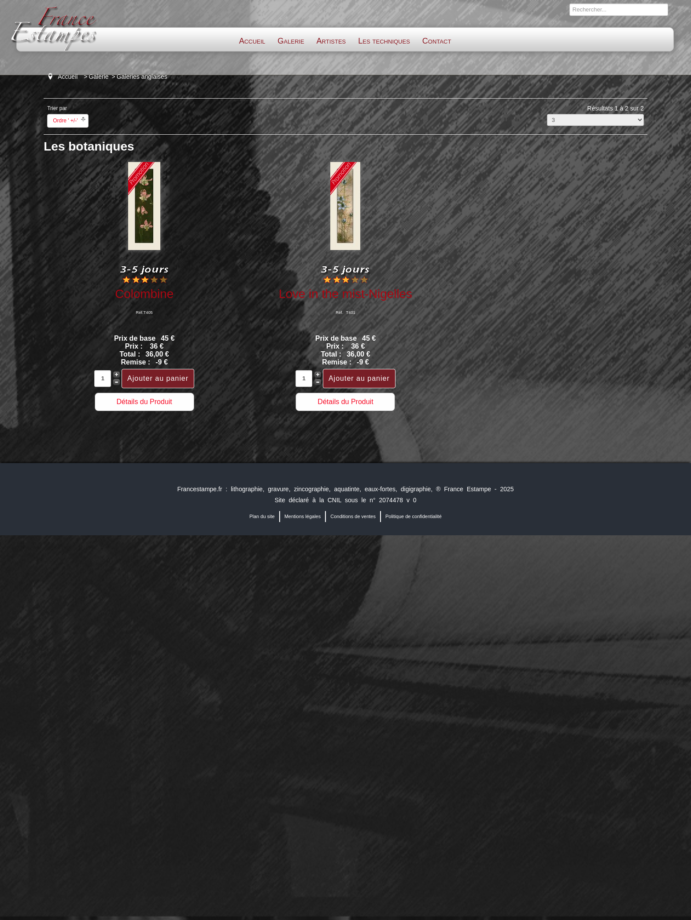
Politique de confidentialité (413, 516)
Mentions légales (303, 516)
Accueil (252, 41)
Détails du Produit (144, 401)
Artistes (331, 41)
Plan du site (261, 516)
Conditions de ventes (353, 516)
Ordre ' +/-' (65, 121)
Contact (436, 41)
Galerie (290, 41)
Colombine (144, 294)
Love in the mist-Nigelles (345, 294)
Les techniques (384, 41)
